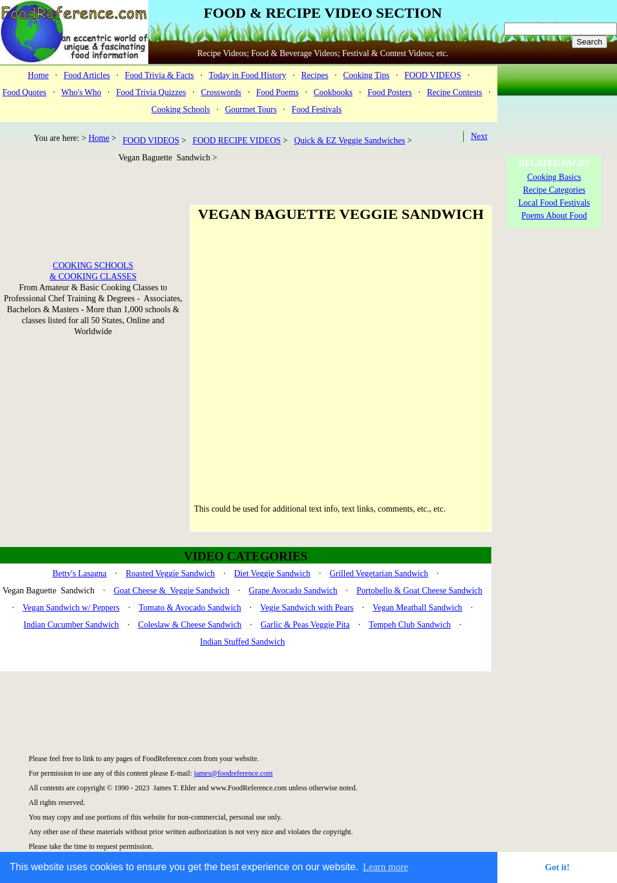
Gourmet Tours (251, 109)
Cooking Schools (180, 109)
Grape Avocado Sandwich (293, 590)
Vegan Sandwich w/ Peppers (71, 607)
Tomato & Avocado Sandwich (190, 607)
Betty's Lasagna (79, 573)
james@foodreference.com (233, 773)
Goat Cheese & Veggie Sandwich (171, 590)
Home (38, 75)
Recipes (314, 75)
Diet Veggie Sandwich (272, 573)
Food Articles (86, 75)
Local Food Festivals (554, 202)
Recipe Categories (554, 190)
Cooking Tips (366, 75)
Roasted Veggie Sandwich (170, 573)
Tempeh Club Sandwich (409, 624)
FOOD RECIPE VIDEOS (237, 140)
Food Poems (277, 92)
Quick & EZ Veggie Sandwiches (349, 140)
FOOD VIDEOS (433, 75)
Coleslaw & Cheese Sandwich (189, 624)
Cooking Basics (554, 177)
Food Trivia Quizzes (151, 92)
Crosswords (221, 92)
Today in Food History (247, 75)
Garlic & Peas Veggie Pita (305, 624)
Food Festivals (317, 109)
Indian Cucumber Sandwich (71, 624)
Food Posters (389, 92)
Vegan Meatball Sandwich (417, 607)
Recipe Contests (454, 92)
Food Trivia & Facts (159, 75)
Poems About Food (553, 215)
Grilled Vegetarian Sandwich (379, 573)
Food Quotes (24, 92)
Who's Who (81, 92)
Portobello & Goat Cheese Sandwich (419, 590)
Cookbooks (333, 92)
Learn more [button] (385, 867)
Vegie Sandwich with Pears (306, 607)
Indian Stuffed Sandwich (242, 641)
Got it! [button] (557, 867)
